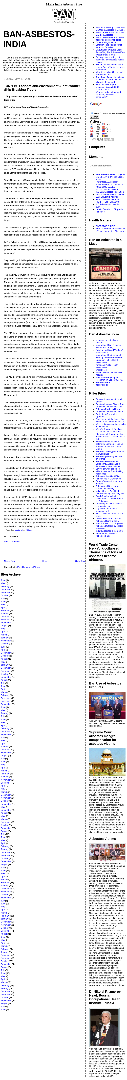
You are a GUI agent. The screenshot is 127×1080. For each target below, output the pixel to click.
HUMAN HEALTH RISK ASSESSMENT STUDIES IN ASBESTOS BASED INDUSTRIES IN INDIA (109, 186)
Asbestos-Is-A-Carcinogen (108, 478)
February (5, 586)
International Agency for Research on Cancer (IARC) (109, 378)
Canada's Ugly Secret (106, 42)
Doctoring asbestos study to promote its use (109, 504)
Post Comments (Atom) (28, 567)
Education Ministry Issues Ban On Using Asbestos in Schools (110, 28)
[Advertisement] (39, 552)
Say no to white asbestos (108, 469)
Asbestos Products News (108, 409)
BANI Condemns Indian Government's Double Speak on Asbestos (109, 498)
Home (45, 561)
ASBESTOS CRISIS (105, 226)
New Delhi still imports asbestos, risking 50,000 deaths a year (107, 87)
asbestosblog (102, 385)
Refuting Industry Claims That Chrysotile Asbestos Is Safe (110, 405)
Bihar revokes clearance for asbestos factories (109, 46)
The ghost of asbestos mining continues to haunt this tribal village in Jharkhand (110, 79)
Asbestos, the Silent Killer (108, 476)
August (4, 625)
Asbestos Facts (103, 536)
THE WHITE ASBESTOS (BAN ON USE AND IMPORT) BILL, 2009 (110, 177)
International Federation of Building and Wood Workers (109, 356)
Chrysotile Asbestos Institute (109, 411)
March (4, 634)
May (3, 583)
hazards (99, 375)
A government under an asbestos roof (107, 509)
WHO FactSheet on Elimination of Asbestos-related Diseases (111, 229)
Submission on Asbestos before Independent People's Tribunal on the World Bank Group (109, 445)
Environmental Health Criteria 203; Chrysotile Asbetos (110, 195)
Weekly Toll (101, 370)
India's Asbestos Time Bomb (109, 531)
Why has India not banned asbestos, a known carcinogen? (108, 94)
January (4, 613)
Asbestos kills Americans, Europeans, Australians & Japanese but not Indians (108, 464)
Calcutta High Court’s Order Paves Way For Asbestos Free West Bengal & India (110, 52)
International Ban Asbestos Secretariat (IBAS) (108, 346)
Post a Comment (12, 541)
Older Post (80, 561)
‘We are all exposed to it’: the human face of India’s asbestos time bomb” (110, 67)
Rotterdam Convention (106, 533)
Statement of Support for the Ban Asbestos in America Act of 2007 (111, 436)
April (3, 607)
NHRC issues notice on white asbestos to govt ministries (110, 38)
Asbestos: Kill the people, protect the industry (108, 487)
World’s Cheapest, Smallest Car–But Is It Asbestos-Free (109, 430)
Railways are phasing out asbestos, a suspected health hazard (110, 59)
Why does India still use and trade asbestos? (109, 73)
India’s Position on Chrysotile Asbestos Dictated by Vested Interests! (109, 526)
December (6, 589)
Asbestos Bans (103, 382)
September (6, 622)
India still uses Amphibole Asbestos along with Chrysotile (110, 492)
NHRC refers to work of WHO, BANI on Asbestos (110, 33)
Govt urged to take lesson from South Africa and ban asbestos (110, 420)
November (6, 592)
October (4, 595)
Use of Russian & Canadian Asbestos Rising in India (109, 519)
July (3, 598)
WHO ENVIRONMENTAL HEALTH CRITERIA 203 (108, 200)
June (3, 580)
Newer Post (9, 561)
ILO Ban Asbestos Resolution (110, 192)
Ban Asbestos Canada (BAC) (110, 372)
